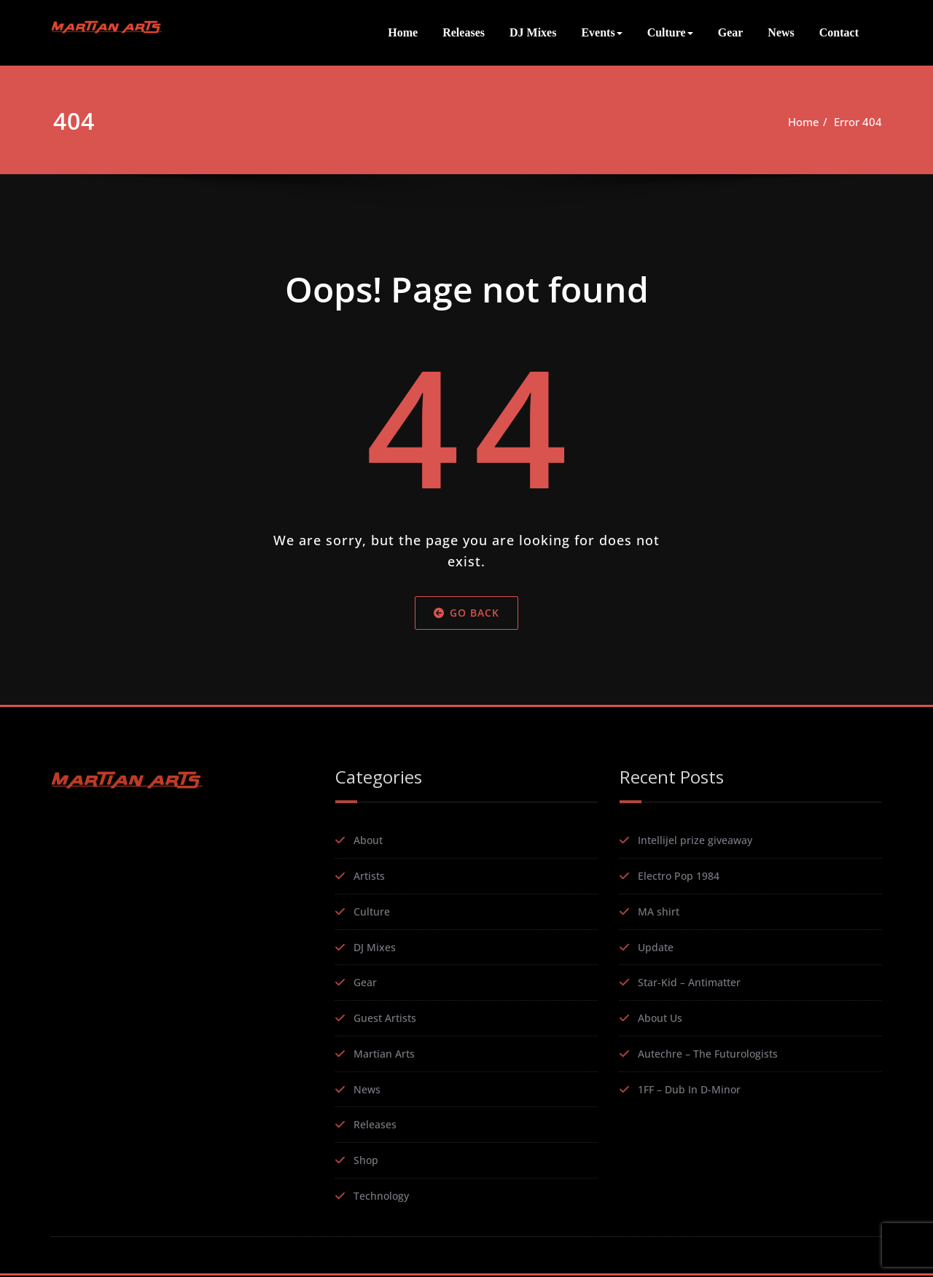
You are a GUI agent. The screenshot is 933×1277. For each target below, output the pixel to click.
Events (601, 32)
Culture (670, 32)
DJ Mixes (533, 32)
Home (403, 32)
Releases (463, 32)
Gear (730, 32)
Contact (839, 32)
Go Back (466, 620)
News (781, 32)
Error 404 (858, 121)
